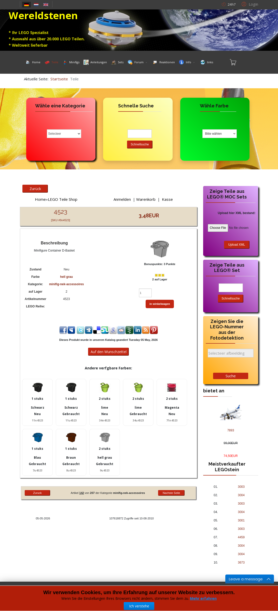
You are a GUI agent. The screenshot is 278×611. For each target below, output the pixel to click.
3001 (241, 520)
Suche (231, 375)
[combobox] (219, 133)
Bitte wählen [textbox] (213, 133)
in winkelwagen (159, 303)
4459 (241, 537)
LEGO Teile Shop (62, 199)
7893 (230, 430)
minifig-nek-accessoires (66, 284)
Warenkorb (146, 199)
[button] (249, 4)
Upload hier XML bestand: (237, 213)
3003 (241, 487)
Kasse (167, 199)
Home (40, 199)
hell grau (66, 277)
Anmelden (122, 199)
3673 (241, 562)
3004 (241, 495)
